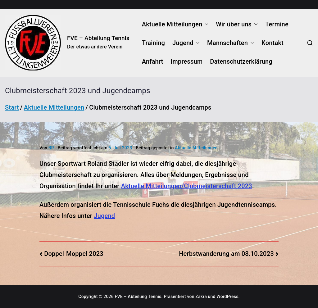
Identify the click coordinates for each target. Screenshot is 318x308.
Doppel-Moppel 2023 (73, 253)
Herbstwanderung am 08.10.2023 (226, 253)
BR (51, 147)
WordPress (227, 296)
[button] (205, 24)
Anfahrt (152, 61)
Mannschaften (230, 42)
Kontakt (272, 43)
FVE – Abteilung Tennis (98, 38)
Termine (276, 24)
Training (153, 43)
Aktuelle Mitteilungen (175, 24)
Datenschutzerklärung (241, 61)
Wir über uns (237, 24)
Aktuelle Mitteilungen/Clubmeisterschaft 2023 (186, 186)
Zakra (201, 296)
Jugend (186, 42)
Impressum (186, 61)
